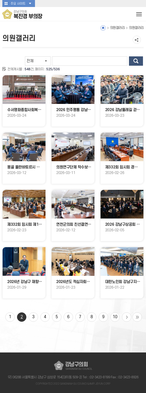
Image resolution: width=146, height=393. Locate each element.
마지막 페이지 (137, 317)
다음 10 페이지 (126, 317)
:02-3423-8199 (99, 377)
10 (115, 317)
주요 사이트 (17, 3)
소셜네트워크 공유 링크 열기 (137, 40)
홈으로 (103, 28)
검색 (136, 61)
